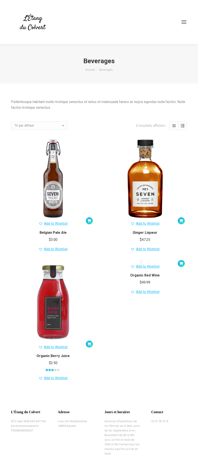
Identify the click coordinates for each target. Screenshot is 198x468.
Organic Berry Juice (53, 356)
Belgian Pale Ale (53, 232)
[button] (89, 220)
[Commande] (39, 126)
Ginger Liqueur (145, 232)
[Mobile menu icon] (184, 22)
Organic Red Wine (145, 275)
